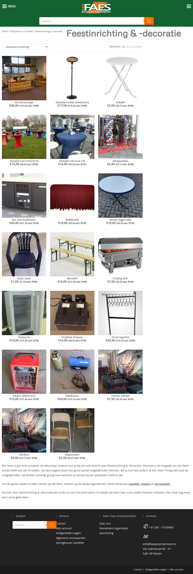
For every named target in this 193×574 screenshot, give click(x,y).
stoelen (146, 484)
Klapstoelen (72, 454)
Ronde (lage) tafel (120, 220)
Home (5, 31)
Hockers (24, 454)
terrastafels (162, 484)
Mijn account (64, 528)
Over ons (105, 523)
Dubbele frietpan (72, 337)
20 (123, 46)
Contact (60, 523)
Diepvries (24, 337)
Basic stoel (24, 278)
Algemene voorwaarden (70, 538)
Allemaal (137, 46)
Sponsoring (106, 533)
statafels (134, 484)
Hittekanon (72, 396)
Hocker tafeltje (120, 396)
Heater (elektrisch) (24, 396)
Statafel (120, 102)
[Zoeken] (149, 21)
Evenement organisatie (113, 528)
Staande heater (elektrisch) (72, 102)
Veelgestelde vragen (68, 533)
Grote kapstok (120, 337)
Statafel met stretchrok (24, 161)
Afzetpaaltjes (121, 161)
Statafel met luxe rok (72, 161)
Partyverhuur (16, 31)
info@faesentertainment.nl (159, 544)
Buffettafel (72, 220)
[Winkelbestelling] (25, 47)
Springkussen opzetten (70, 543)
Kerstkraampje (24, 102)
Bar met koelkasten (24, 220)
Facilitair (29, 31)
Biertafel (72, 278)
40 (128, 46)
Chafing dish (120, 278)
